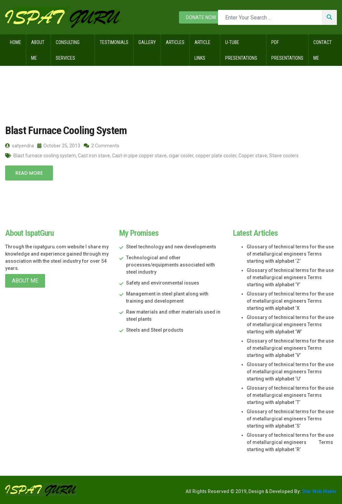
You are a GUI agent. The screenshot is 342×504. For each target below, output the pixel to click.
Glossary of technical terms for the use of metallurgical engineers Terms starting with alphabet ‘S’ (290, 419)
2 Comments (101, 145)
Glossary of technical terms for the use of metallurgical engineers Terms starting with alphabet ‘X (290, 301)
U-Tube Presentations (241, 50)
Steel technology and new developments (171, 246)
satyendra (19, 145)
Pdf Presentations (287, 50)
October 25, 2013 (58, 145)
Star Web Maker (319, 491)
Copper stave (252, 155)
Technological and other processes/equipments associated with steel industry (170, 265)
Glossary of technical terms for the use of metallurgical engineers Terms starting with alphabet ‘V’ (290, 348)
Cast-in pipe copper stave (139, 155)
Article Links (202, 50)
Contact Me (322, 50)
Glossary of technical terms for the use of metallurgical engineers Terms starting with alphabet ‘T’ (290, 395)
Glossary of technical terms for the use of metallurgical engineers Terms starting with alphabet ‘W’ (290, 324)
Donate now (201, 17)
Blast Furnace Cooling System (66, 130)
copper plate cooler (215, 155)
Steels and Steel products (154, 330)
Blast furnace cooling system (44, 155)
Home (15, 42)
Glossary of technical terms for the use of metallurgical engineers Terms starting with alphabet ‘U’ (290, 371)
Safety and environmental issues (162, 283)
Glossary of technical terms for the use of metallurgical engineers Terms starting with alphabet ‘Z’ (290, 254)
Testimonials (114, 42)
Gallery (147, 42)
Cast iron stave (94, 155)
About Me (37, 50)
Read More (29, 173)
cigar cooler (181, 155)
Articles (175, 42)
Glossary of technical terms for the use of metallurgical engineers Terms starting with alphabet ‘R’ (290, 442)
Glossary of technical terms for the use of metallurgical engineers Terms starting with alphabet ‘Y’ (290, 277)
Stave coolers (284, 155)
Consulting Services (68, 50)
